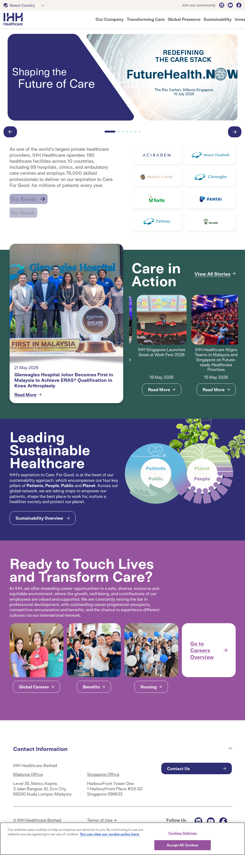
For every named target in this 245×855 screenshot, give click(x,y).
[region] (122, 838)
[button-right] (234, 131)
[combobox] (25, 5)
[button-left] (10, 131)
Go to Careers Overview (202, 650)
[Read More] (157, 155)
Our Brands (24, 197)
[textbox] (20, 5)
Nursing (148, 686)
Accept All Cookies (182, 845)
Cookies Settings (182, 833)
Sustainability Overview (39, 518)
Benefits (91, 686)
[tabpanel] (156, 345)
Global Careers (34, 686)
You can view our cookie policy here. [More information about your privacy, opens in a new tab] (110, 834)
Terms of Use (99, 820)
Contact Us (178, 768)
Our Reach (23, 207)
